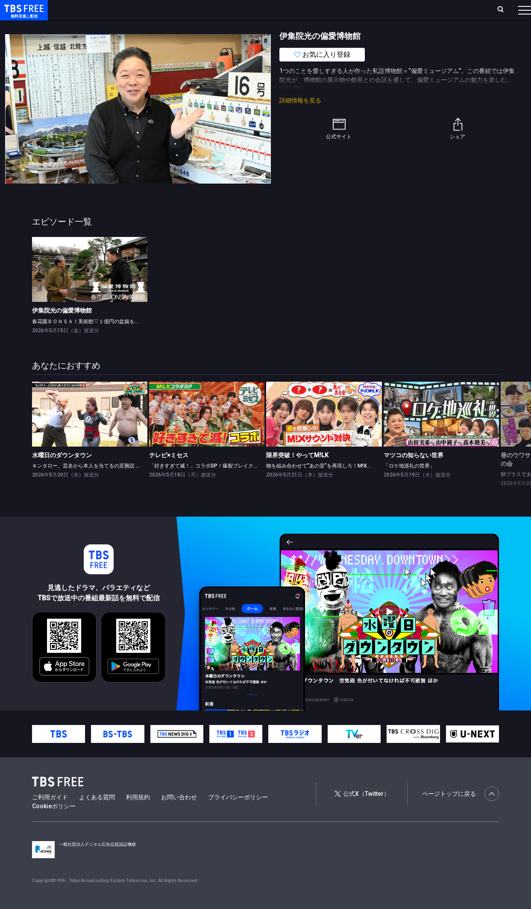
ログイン (364, 9)
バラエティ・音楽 (213, 27)
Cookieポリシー (54, 823)
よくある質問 (97, 814)
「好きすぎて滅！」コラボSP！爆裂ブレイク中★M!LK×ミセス (221, 482)
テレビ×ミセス (168, 472)
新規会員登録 (407, 9)
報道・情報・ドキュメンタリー (282, 27)
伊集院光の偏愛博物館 (62, 327)
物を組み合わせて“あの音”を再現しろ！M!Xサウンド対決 (332, 482)
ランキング (161, 9)
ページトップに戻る (460, 811)
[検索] (444, 10)
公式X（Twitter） (361, 810)
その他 (338, 27)
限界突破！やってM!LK (297, 472)
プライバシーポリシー (238, 814)
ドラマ (172, 27)
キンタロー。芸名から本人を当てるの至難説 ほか (89, 482)
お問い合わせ (179, 814)
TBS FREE (22, 15)
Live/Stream (202, 9)
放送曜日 (126, 9)
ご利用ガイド (50, 814)
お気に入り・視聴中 (254, 9)
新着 (93, 27)
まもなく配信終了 (131, 27)
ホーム (97, 9)
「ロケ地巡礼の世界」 (409, 482)
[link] (89, 286)
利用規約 (138, 814)
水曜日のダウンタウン (62, 472)
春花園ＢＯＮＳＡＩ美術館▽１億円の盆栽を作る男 (91, 338)
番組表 (504, 9)
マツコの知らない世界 (413, 472)
